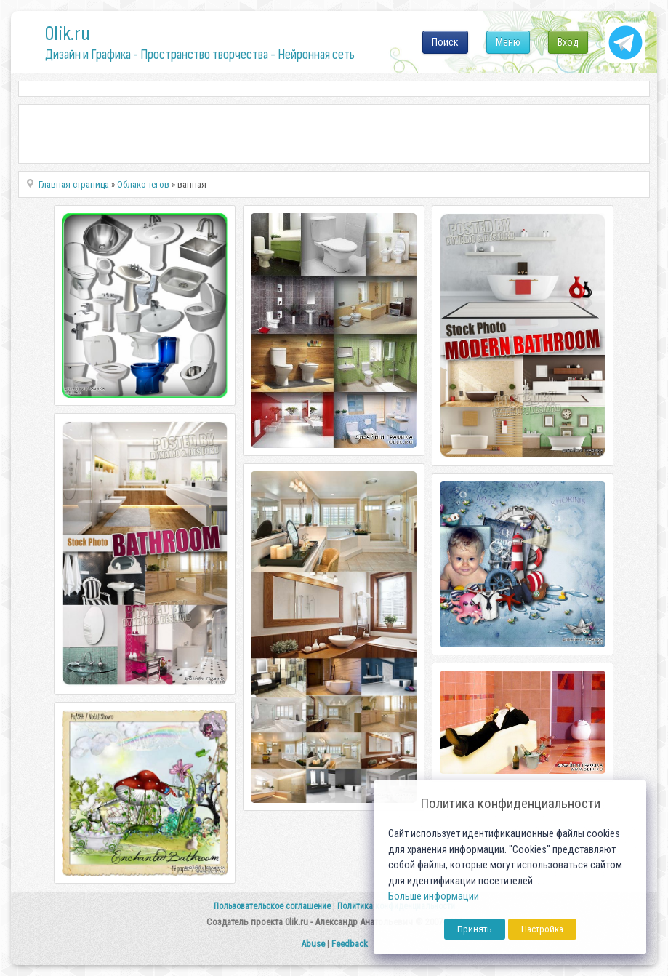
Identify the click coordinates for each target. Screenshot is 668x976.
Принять (474, 929)
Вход (568, 42)
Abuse (313, 943)
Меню (508, 42)
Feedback (349, 943)
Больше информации (433, 896)
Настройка (542, 929)
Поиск (445, 42)
